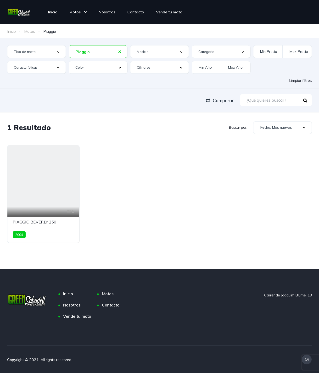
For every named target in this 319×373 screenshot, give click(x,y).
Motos (75, 12)
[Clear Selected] (119, 51)
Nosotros (107, 12)
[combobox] (36, 51)
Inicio (52, 12)
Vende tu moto (169, 12)
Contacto (135, 12)
